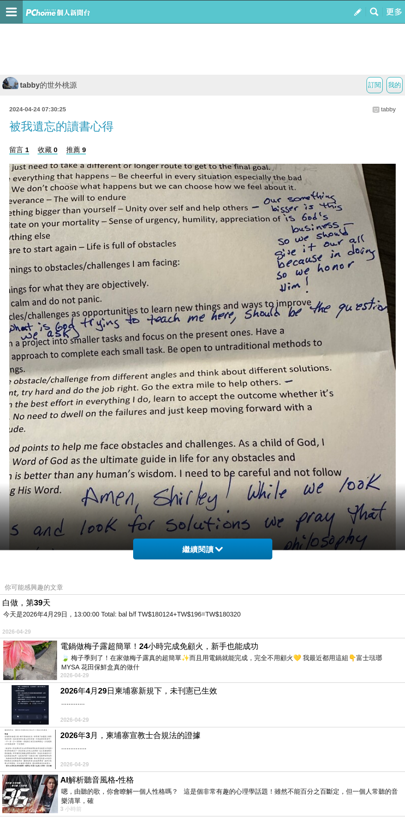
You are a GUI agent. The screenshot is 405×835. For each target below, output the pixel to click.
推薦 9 (76, 150)
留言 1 (19, 150)
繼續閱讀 (202, 549)
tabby (388, 109)
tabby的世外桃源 (39, 85)
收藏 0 (48, 150)
